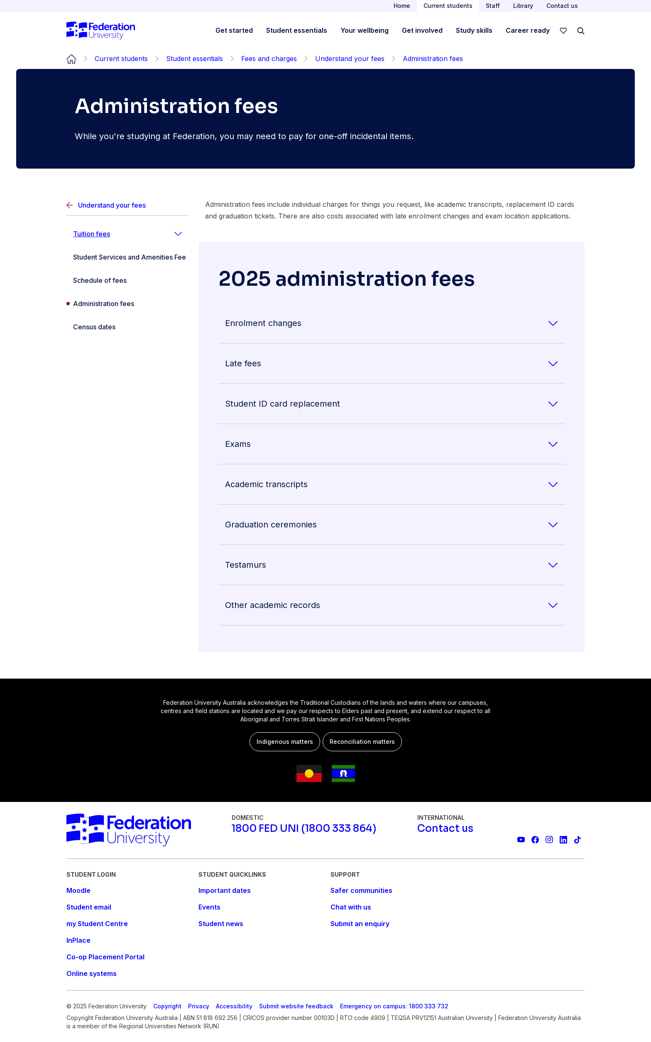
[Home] (100, 31)
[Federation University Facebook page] (535, 840)
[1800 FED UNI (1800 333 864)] (304, 828)
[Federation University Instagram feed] (549, 840)
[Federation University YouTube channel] (521, 840)
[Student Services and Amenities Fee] (127, 257)
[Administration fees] (127, 303)
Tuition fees (91, 234)
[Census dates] (127, 326)
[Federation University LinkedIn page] (563, 840)
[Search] (581, 31)
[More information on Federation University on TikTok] (577, 840)
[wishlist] (563, 31)
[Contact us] (445, 828)
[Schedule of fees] (127, 280)
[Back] (127, 205)
